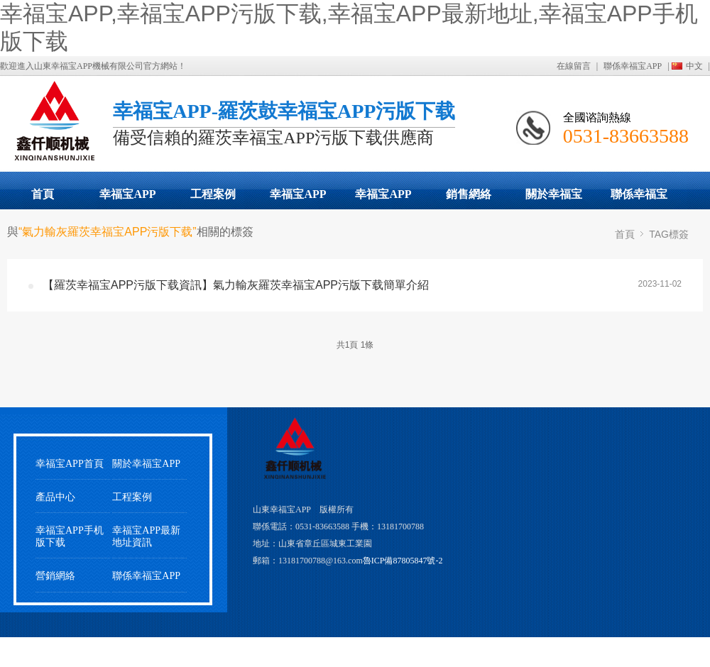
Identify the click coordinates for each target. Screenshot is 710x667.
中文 (694, 66)
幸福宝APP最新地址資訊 (146, 536)
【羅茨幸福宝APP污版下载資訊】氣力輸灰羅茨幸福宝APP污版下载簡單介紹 (236, 285)
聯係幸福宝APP (633, 66)
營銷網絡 (55, 575)
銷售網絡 (468, 194)
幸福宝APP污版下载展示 (127, 198)
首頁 (42, 194)
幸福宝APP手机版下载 (383, 198)
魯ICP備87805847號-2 (403, 561)
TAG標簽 (669, 234)
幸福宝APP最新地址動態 (298, 198)
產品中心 (55, 497)
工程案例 (213, 194)
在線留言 (574, 66)
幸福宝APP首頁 (70, 463)
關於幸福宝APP (553, 198)
